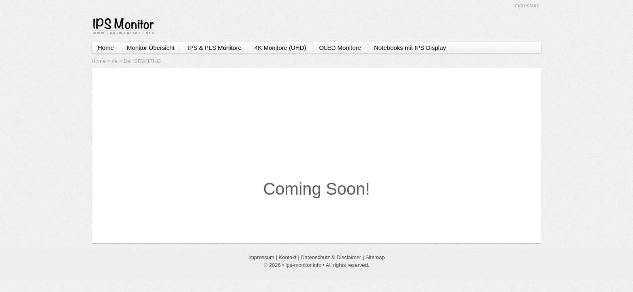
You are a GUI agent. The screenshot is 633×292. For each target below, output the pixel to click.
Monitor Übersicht (151, 47)
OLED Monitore (340, 47)
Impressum (526, 5)
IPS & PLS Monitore (215, 47)
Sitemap (375, 257)
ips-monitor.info (303, 265)
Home (106, 47)
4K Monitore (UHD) (280, 47)
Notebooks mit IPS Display (410, 47)
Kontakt (288, 257)
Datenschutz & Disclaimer (331, 257)
